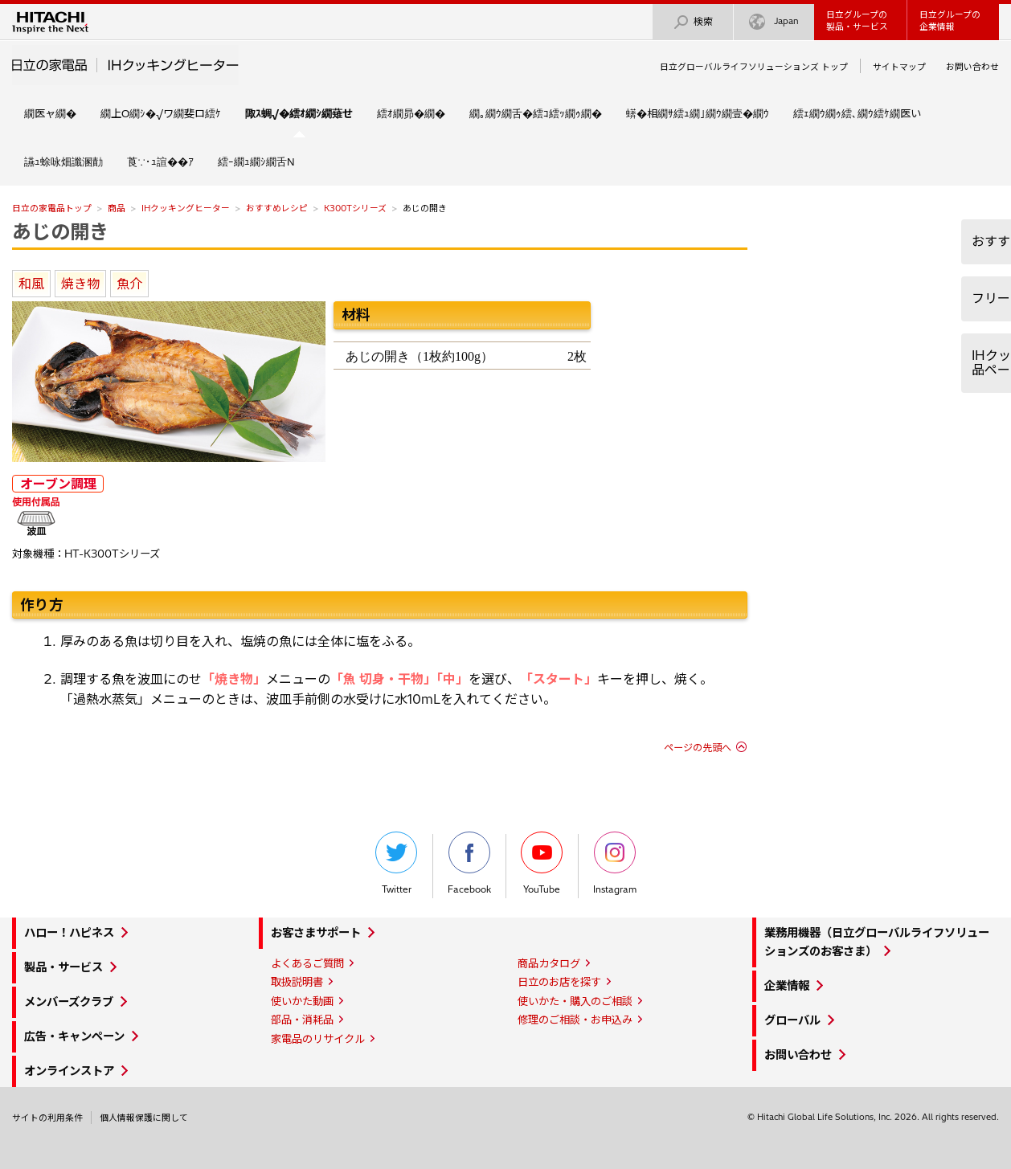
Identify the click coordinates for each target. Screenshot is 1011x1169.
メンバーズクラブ (68, 1002)
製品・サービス (63, 967)
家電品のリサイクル (318, 1038)
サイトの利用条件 (47, 1117)
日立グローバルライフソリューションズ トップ (754, 66)
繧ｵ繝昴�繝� (411, 113)
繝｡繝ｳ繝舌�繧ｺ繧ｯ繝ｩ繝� (535, 113)
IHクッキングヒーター (185, 208)
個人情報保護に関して (144, 1117)
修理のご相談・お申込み (575, 1019)
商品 (116, 208)
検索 (693, 22)
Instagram (614, 863)
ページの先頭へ (697, 748)
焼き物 (80, 284)
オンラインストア (69, 1071)
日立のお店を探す (559, 981)
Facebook (469, 863)
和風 (31, 284)
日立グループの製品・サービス (857, 20)
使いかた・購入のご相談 (575, 1001)
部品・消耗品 (302, 1019)
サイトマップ (899, 66)
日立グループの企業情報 (949, 20)
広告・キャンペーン (74, 1036)
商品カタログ (549, 963)
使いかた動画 (302, 1001)
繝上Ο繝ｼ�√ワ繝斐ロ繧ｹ (160, 113)
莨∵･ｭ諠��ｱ (160, 161)
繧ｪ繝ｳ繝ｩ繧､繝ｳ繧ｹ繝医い (857, 113)
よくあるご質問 (307, 963)
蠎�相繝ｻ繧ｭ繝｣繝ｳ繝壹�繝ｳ (697, 113)
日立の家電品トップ (52, 208)
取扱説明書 (297, 981)
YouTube (542, 863)
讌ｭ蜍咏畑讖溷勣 (63, 161)
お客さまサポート (316, 933)
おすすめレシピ (277, 208)
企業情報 (786, 986)
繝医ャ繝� (50, 113)
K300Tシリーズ (355, 208)
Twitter (396, 863)
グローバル (792, 1020)
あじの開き (60, 231)
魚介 (129, 284)
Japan (774, 22)
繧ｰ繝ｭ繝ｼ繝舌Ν (256, 161)
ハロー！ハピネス (69, 933)
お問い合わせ (972, 66)
